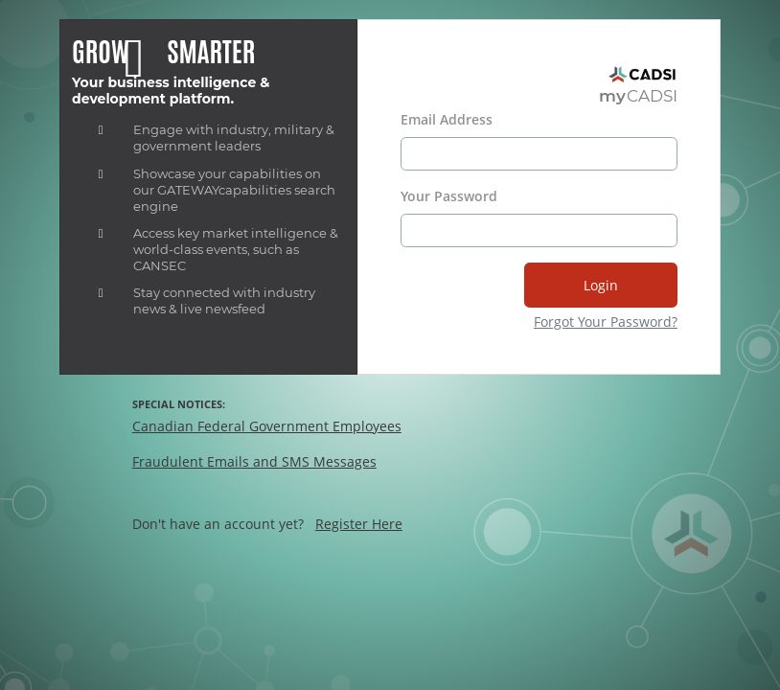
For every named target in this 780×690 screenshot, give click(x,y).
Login (601, 285)
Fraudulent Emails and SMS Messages (254, 461)
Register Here (358, 524)
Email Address (447, 119)
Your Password (449, 196)
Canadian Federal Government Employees (266, 426)
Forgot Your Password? (605, 321)
